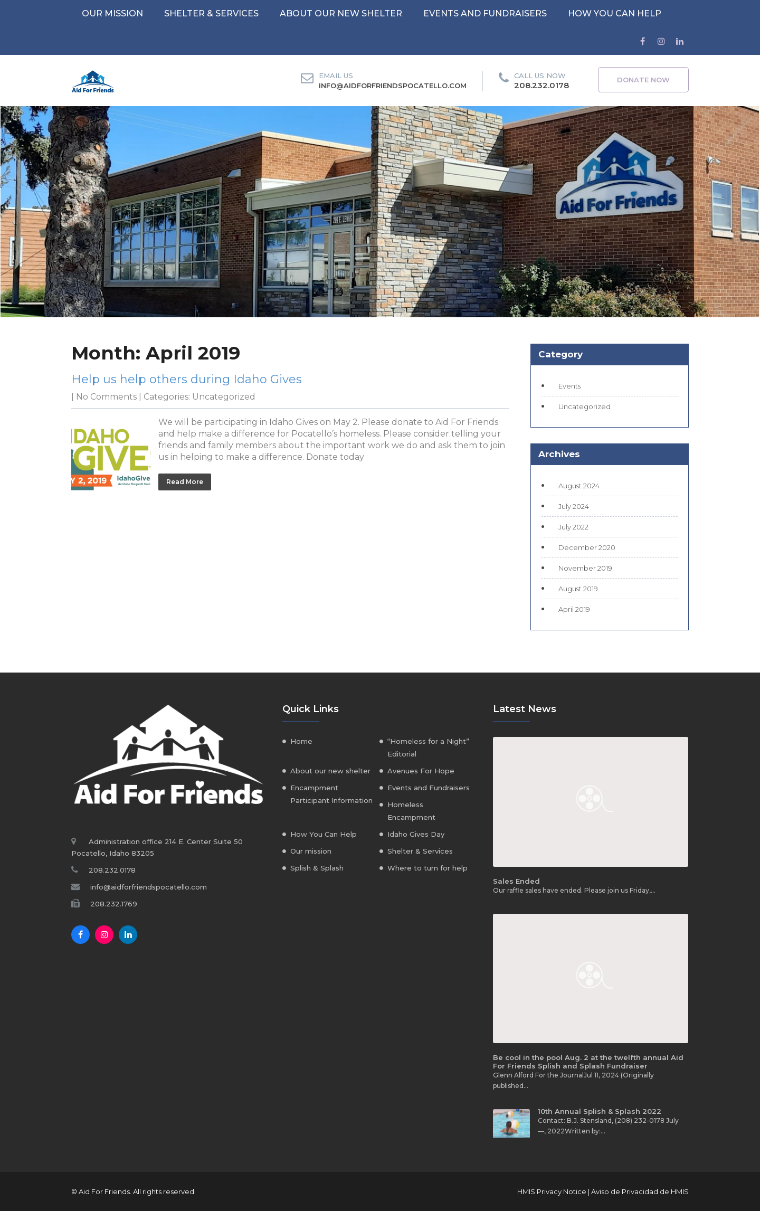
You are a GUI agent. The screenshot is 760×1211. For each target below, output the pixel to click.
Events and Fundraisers (485, 13)
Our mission (112, 13)
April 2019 (574, 609)
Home (301, 741)
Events (569, 386)
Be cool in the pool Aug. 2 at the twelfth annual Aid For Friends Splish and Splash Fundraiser (588, 1061)
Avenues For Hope (420, 771)
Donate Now (643, 79)
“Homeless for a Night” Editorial (428, 747)
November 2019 (585, 568)
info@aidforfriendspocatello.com (393, 85)
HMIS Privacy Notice (551, 1191)
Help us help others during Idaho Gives (186, 379)
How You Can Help (614, 13)
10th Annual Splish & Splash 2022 (599, 1111)
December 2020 (586, 547)
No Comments (106, 397)
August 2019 (578, 588)
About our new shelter (341, 13)
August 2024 (579, 485)
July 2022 (573, 527)
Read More (184, 482)
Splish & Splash (317, 868)
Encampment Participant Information (331, 794)
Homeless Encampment (411, 810)
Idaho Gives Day (415, 834)
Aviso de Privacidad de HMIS (640, 1191)
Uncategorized (223, 397)
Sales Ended (516, 881)
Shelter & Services (211, 13)
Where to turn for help (427, 868)
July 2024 (573, 506)
